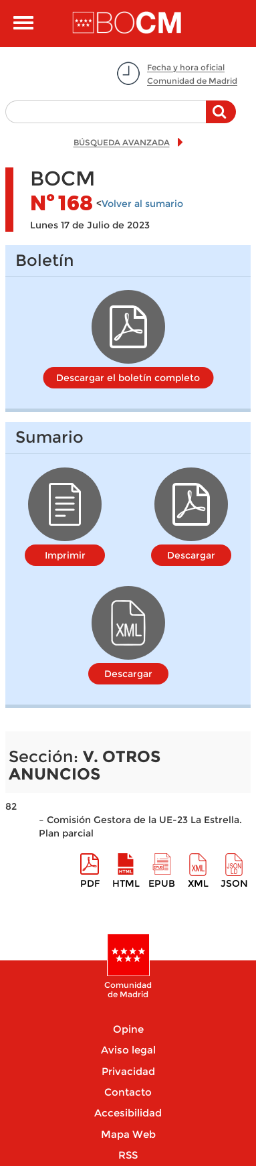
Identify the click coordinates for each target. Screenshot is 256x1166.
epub (161, 883)
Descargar (191, 555)
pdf (90, 883)
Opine (128, 1029)
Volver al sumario (142, 204)
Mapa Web (128, 1134)
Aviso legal (128, 1049)
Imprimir (65, 555)
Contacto (128, 1092)
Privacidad (128, 1071)
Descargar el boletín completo (128, 378)
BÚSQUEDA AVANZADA (122, 142)
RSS (128, 1155)
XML (198, 883)
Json (234, 883)
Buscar (221, 118)
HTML (126, 883)
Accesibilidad (128, 1112)
